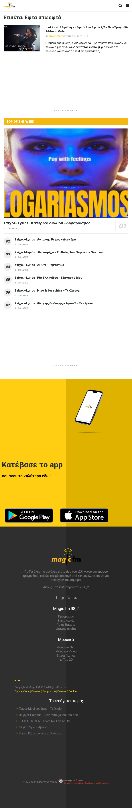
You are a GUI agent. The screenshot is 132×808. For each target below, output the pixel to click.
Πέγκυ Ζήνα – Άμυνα (33, 727)
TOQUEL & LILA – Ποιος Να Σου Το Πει (44, 721)
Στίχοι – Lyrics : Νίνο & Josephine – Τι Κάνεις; (47, 290)
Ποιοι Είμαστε (66, 624)
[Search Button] (120, 5)
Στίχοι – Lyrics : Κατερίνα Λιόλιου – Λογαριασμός (47, 223)
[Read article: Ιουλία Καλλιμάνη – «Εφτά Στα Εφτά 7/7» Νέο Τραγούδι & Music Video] (22, 38)
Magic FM (54, 36)
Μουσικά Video (66, 651)
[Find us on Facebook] (56, 598)
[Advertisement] (66, 83)
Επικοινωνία (66, 620)
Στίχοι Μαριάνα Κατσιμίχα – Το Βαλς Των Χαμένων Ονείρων (59, 252)
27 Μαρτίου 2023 (72, 36)
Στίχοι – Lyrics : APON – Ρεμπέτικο (39, 265)
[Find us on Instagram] (62, 598)
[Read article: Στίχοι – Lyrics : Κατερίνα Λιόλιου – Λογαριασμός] (66, 173)
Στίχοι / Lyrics (66, 655)
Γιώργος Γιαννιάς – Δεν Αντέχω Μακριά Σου (48, 715)
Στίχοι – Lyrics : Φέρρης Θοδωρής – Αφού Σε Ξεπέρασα (54, 303)
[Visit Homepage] (9, 5)
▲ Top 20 (66, 659)
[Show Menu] (127, 5)
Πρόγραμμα (66, 616)
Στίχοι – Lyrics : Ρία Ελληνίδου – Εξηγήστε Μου (48, 277)
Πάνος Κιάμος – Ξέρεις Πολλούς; (40, 733)
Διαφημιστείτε (66, 628)
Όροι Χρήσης (22, 691)
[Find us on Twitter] (68, 598)
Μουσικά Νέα (66, 647)
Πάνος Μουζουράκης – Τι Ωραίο (40, 708)
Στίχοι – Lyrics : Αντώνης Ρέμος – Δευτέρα (45, 239)
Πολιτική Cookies (67, 691)
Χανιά (66, 756)
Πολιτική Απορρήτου (43, 691)
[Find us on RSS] (75, 598)
